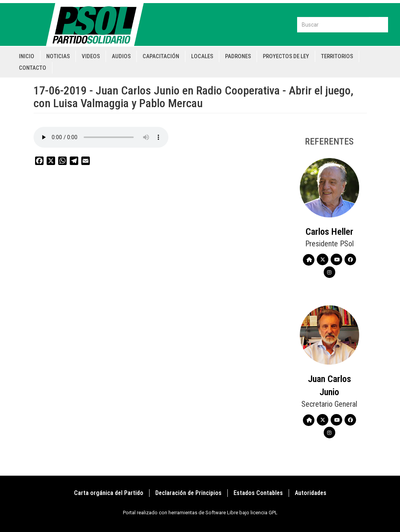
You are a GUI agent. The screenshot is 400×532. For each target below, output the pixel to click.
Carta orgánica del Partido (108, 493)
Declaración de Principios (188, 493)
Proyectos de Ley (286, 56)
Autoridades (310, 493)
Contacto (32, 67)
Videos (91, 56)
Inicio (26, 56)
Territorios (337, 56)
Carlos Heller (329, 231)
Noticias (58, 56)
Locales (202, 56)
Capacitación (161, 56)
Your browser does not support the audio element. (101, 137)
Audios (121, 56)
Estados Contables (258, 493)
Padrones (238, 56)
